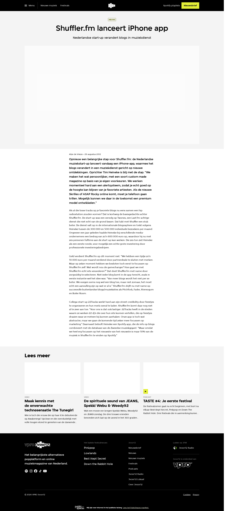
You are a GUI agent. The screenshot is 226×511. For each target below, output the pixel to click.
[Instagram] (31, 471)
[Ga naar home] (112, 5)
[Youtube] (45, 471)
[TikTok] (40, 471)
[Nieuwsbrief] (190, 5)
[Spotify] (26, 471)
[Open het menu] (29, 5)
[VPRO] (182, 465)
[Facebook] (35, 471)
